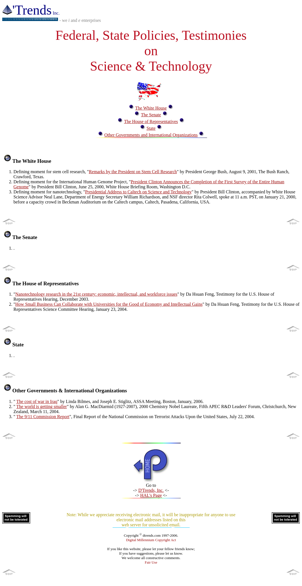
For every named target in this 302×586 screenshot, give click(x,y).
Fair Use (151, 562)
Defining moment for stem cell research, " (51, 171)
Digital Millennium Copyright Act (151, 540)
